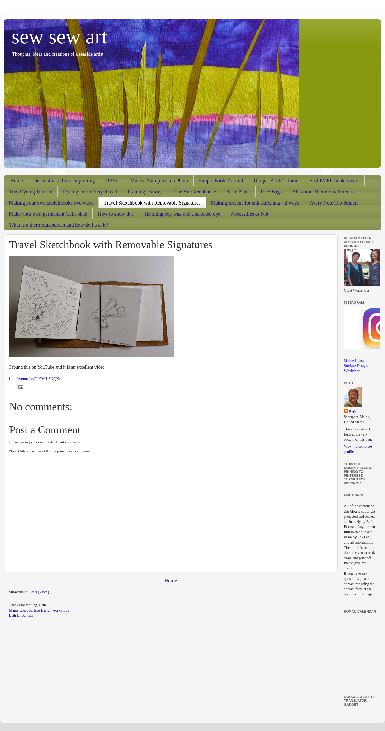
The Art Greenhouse (195, 192)
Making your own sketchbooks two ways (51, 203)
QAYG (112, 180)
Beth (353, 412)
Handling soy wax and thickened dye (182, 214)
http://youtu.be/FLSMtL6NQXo (35, 379)
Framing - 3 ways (146, 192)
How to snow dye (116, 214)
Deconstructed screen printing (64, 180)
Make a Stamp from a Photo (159, 180)
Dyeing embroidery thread (90, 192)
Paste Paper (238, 192)
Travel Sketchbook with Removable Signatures (152, 203)
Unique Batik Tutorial (276, 180)
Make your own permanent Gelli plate (48, 214)
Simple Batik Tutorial (221, 180)
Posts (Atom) (39, 592)
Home (16, 180)
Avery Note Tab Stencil (334, 203)
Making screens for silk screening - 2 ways (255, 203)
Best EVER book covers (334, 180)
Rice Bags (271, 192)
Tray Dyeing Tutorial (30, 192)
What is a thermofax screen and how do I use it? (58, 225)
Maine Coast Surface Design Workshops (39, 610)
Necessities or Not (250, 214)
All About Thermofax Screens (323, 192)
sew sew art (59, 36)
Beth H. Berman (21, 615)
